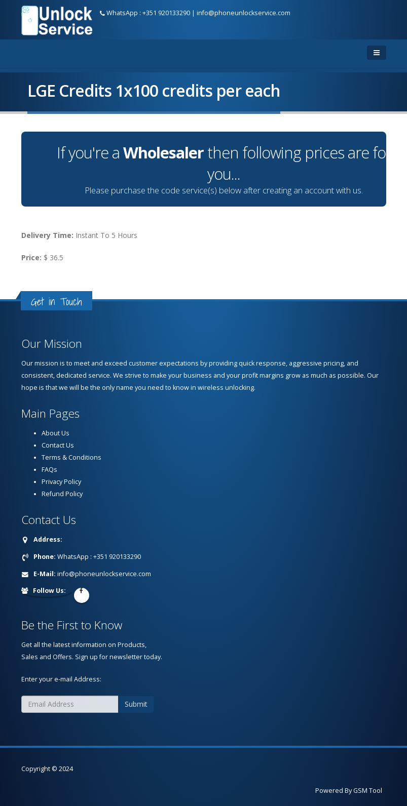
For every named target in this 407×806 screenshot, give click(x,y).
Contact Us (58, 445)
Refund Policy (62, 494)
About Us (55, 433)
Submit (136, 704)
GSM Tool (367, 790)
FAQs (49, 469)
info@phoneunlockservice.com (243, 13)
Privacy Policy (61, 481)
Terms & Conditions (71, 457)
